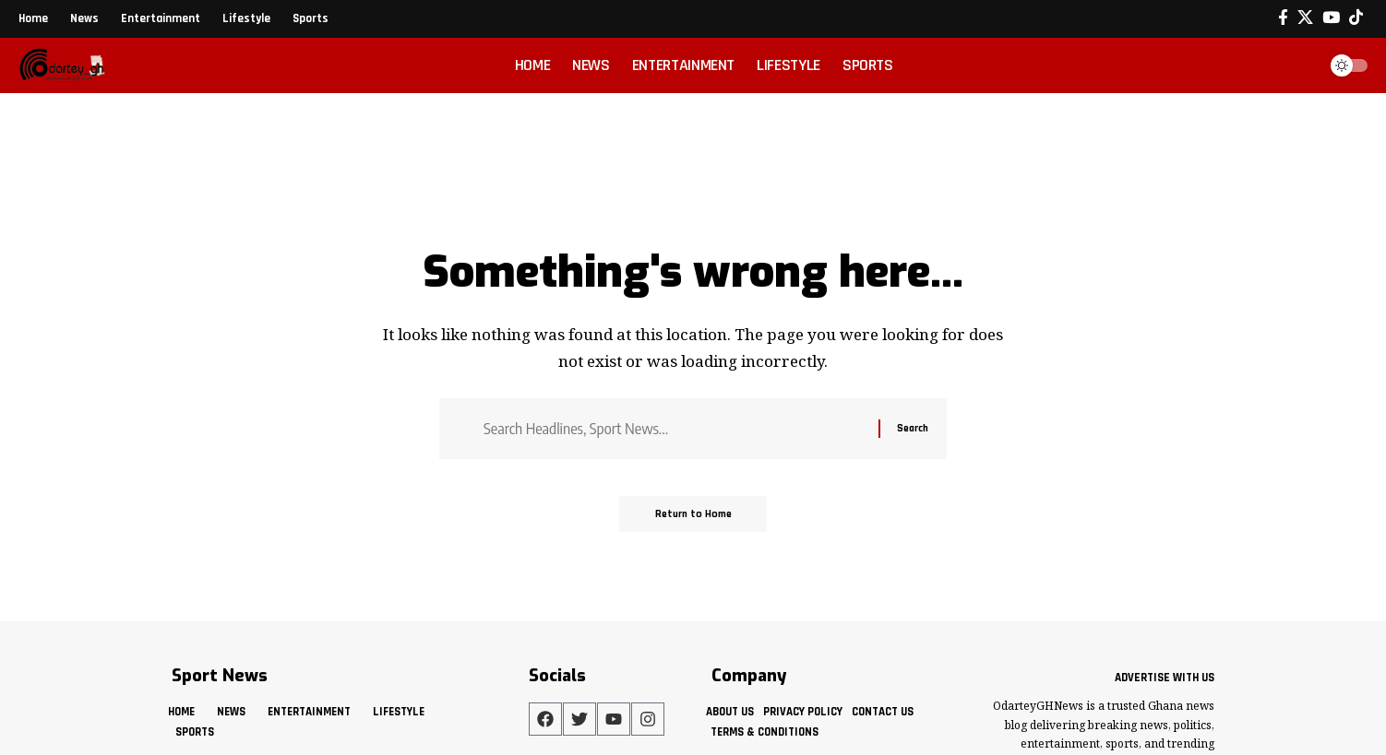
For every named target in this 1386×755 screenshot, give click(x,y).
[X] (1305, 18)
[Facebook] (1283, 18)
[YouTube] (1331, 18)
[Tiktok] (1356, 18)
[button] (1297, 65)
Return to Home (693, 515)
